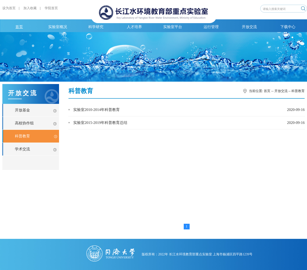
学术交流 (22, 149)
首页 (19, 27)
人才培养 (134, 27)
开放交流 (249, 27)
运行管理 (211, 27)
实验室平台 (172, 27)
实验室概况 (57, 27)
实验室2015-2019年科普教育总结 (97, 123)
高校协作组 (24, 123)
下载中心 (287, 27)
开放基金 (22, 110)
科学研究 (95, 27)
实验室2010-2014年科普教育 (94, 110)
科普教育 (22, 136)
